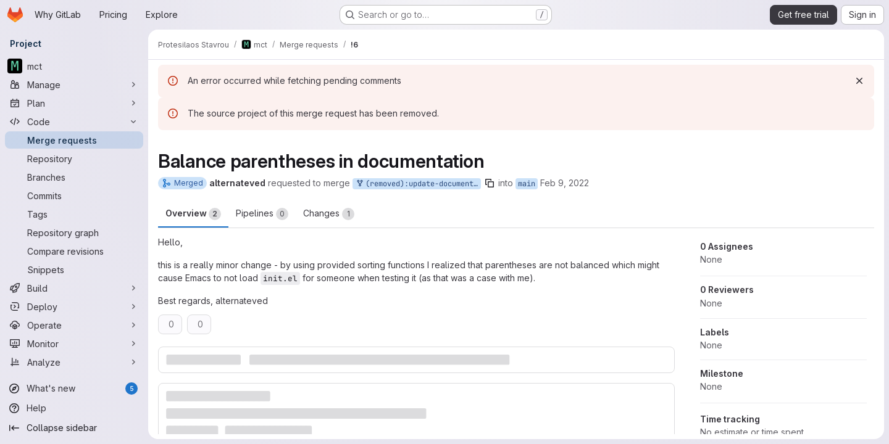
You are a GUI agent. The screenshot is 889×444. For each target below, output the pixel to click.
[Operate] (74, 325)
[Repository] (74, 158)
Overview (193, 214)
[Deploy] (74, 306)
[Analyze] (74, 362)
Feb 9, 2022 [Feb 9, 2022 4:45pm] (564, 183)
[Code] (74, 121)
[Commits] (74, 195)
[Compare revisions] (74, 251)
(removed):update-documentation (418, 184)
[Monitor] (74, 343)
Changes (328, 214)
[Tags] (74, 214)
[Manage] (74, 84)
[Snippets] (74, 269)
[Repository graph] (74, 232)
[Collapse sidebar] (74, 428)
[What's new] (74, 388)
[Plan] (74, 103)
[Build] (74, 288)
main (526, 184)
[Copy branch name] (489, 183)
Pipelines (262, 214)
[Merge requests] (74, 140)
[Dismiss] (859, 80)
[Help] (74, 408)
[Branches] (74, 177)
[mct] (74, 66)
